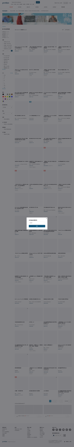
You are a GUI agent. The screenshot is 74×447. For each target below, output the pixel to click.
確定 (37, 226)
